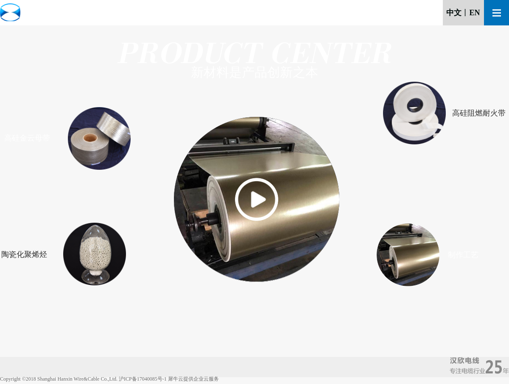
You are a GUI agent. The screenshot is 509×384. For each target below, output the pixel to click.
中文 (453, 12)
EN (474, 12)
